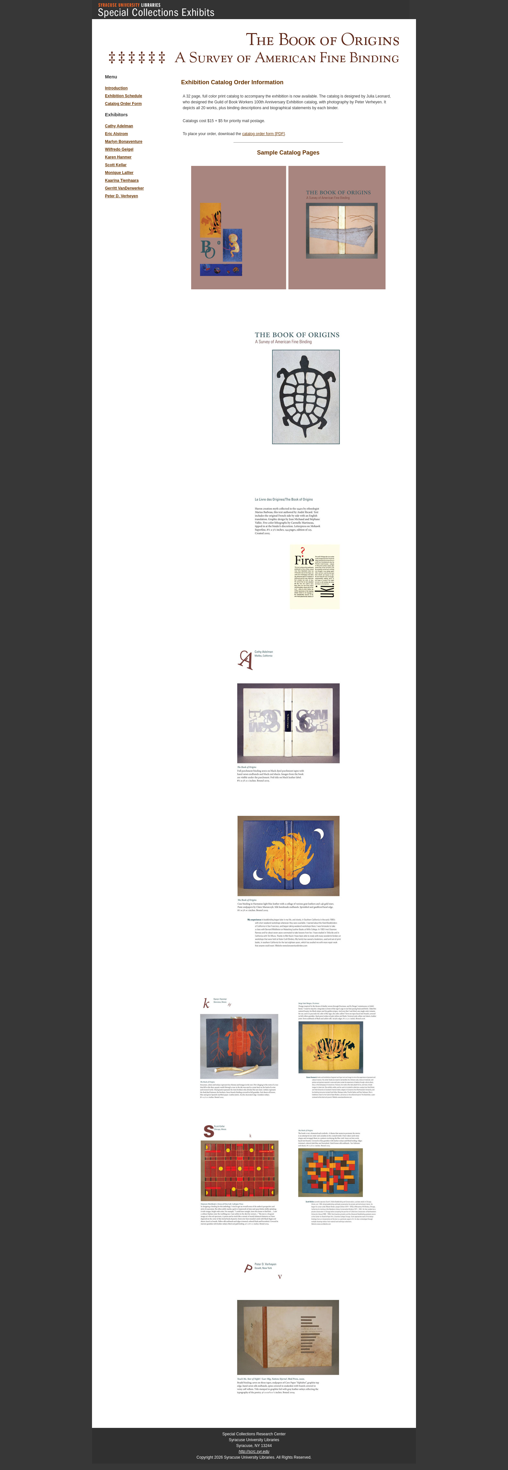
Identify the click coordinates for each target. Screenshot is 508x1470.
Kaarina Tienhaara (122, 180)
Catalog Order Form (123, 103)
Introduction (116, 88)
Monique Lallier (119, 172)
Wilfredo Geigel (119, 149)
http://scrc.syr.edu (254, 1451)
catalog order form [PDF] (263, 134)
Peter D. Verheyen (121, 196)
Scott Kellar (116, 165)
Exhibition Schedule (123, 96)
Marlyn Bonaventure (123, 141)
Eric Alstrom (116, 134)
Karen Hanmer (118, 157)
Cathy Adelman (119, 126)
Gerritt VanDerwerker (124, 188)
